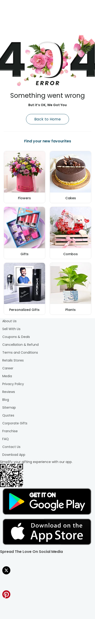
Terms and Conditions (20, 352)
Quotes (8, 415)
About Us (9, 321)
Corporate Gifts (14, 423)
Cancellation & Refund (20, 344)
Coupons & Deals (16, 336)
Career (7, 368)
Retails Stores (13, 360)
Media (7, 376)
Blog (5, 399)
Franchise (10, 431)
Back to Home (47, 119)
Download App (13, 454)
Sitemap (9, 407)
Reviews (8, 391)
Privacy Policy (13, 384)
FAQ (5, 439)
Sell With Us (11, 329)
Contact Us (11, 446)
